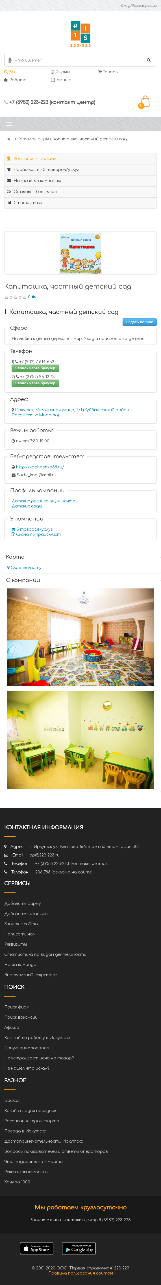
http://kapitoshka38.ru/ (40, 467)
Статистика (24, 203)
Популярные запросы (26, 1048)
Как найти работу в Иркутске (37, 1038)
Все (10, 72)
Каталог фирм (33, 139)
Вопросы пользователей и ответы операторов (56, 1151)
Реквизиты (15, 944)
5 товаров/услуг (32, 529)
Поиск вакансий (21, 1017)
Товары (108, 72)
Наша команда (20, 965)
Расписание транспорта (31, 1121)
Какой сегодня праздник (30, 1111)
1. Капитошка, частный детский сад (61, 312)
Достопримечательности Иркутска (43, 1141)
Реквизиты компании (26, 1172)
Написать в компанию (34, 181)
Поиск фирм (16, 1007)
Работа (15, 80)
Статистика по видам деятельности (45, 954)
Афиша (61, 80)
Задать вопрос (139, 322)
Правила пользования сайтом (80, 1273)
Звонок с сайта (21, 924)
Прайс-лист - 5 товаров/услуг (43, 170)
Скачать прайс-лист (36, 534)
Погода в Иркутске (25, 1131)
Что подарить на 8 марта (33, 1162)
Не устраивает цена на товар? (39, 1058)
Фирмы (60, 72)
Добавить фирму (22, 903)
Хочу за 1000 (17, 1182)
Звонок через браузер (35, 368)
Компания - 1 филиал (31, 159)
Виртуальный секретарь (30, 975)
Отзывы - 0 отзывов (32, 192)
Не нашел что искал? (26, 1068)
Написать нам (20, 934)
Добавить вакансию (26, 914)
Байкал (11, 1100)
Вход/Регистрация (139, 6)
